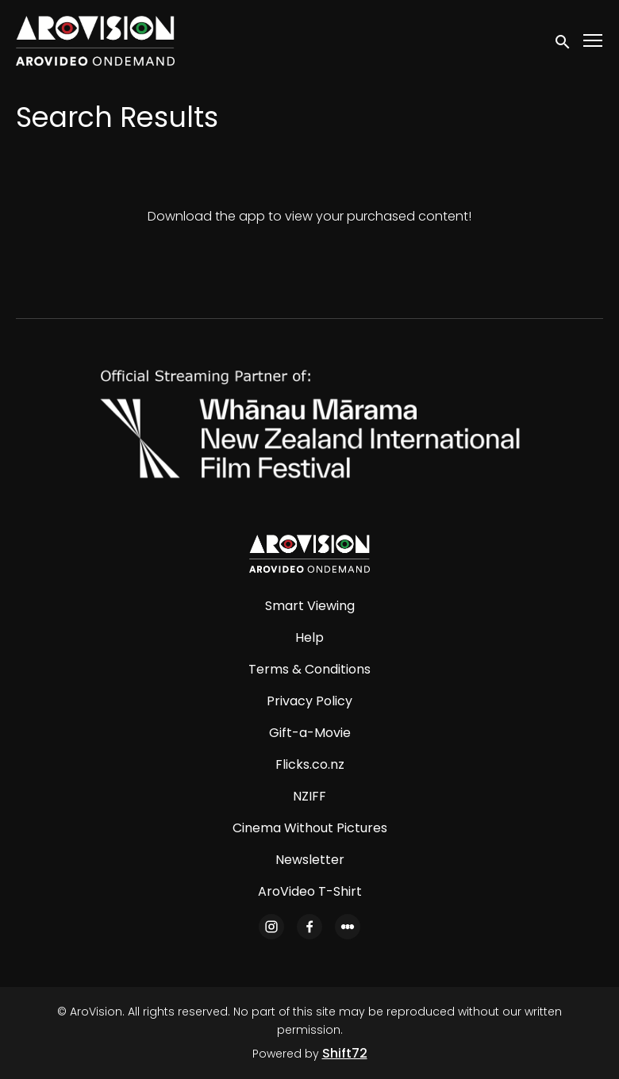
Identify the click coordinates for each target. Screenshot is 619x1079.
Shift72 (344, 1053)
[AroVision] (309, 554)
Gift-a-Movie (310, 733)
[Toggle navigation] (593, 40)
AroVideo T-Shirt (310, 891)
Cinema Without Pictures (310, 828)
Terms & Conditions (309, 669)
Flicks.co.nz (309, 764)
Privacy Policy (309, 701)
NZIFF (309, 796)
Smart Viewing (310, 606)
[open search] (563, 40)
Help (309, 637)
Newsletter (309, 860)
